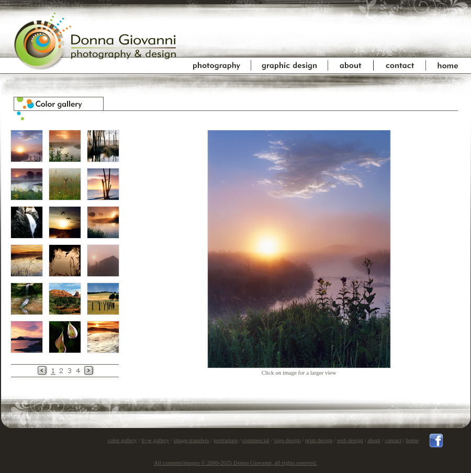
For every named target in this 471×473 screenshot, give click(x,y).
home (412, 440)
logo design (287, 440)
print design (318, 440)
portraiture (226, 440)
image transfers (191, 440)
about (373, 440)
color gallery (122, 440)
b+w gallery (155, 440)
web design (350, 440)
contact (393, 440)
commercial (256, 440)
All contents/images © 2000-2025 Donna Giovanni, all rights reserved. (235, 462)
